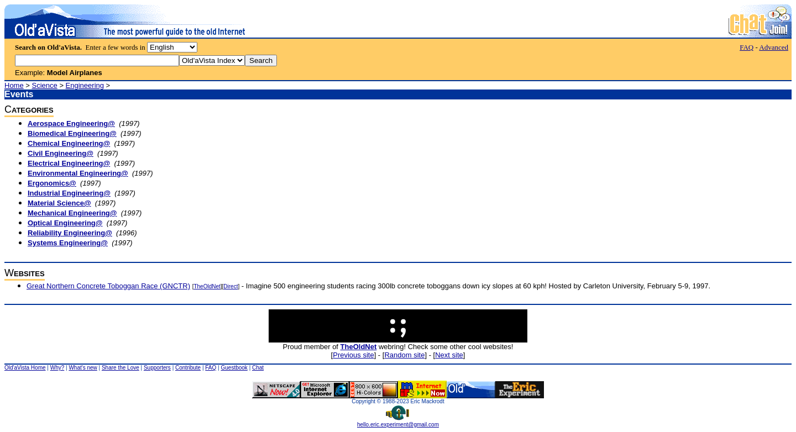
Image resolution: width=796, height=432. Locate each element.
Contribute (188, 368)
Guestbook (234, 368)
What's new (83, 368)
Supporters (157, 368)
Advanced (773, 47)
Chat (258, 368)
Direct (230, 286)
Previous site (353, 355)
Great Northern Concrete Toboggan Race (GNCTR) (108, 286)
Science (44, 85)
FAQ (746, 47)
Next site (449, 355)
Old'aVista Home (25, 368)
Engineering (85, 85)
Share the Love (120, 368)
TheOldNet (206, 286)
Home (14, 85)
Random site (404, 355)
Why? (57, 368)
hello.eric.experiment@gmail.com (398, 422)
